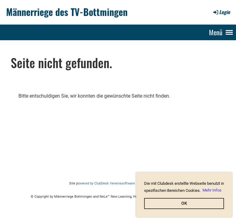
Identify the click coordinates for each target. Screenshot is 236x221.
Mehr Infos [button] (212, 190)
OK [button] (184, 203)
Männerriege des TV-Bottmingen (67, 12)
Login (221, 12)
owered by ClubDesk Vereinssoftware (106, 183)
